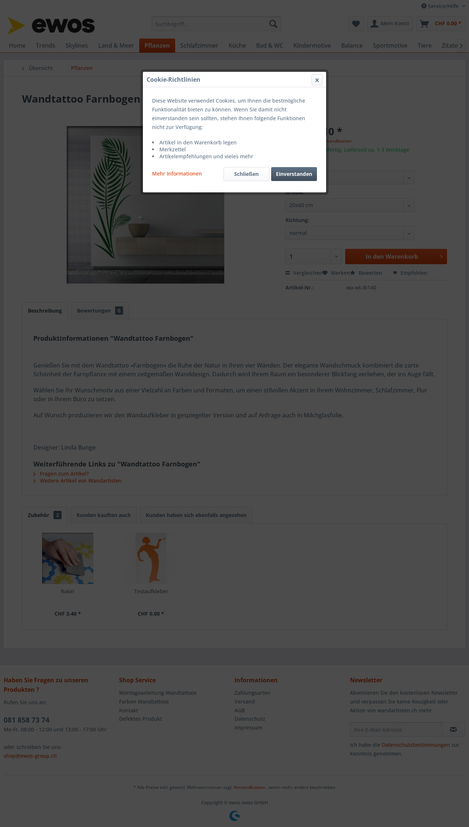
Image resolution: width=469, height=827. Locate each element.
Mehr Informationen (177, 173)
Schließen (246, 173)
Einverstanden (294, 173)
